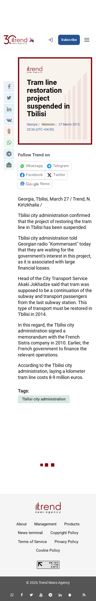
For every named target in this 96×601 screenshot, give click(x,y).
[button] (9, 86)
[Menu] (86, 40)
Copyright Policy (64, 532)
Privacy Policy (66, 541)
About (21, 524)
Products (72, 524)
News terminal (30, 532)
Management (45, 524)
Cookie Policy (48, 550)
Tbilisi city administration (44, 399)
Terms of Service (32, 541)
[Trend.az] (19, 39)
